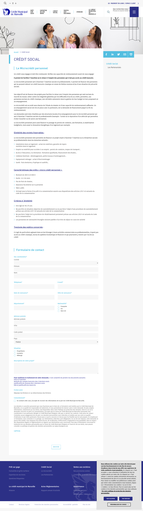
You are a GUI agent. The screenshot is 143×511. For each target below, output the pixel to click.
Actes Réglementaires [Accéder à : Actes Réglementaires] (50, 490)
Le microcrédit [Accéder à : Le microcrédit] (46, 474)
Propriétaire (21, 354)
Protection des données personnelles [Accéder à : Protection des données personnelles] (46, 508)
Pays (15, 342)
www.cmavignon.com (61, 429)
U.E (62, 312)
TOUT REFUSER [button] (126, 499)
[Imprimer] (131, 57)
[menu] (138, 13)
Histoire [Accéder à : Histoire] (12, 493)
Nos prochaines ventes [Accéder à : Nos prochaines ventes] (81, 474)
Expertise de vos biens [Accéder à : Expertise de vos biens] (59, 13)
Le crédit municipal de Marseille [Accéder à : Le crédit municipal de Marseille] (117, 13)
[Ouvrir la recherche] (5, 3)
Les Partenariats (114, 71)
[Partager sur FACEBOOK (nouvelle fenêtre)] (106, 57)
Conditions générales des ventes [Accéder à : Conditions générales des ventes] (85, 478)
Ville (15, 329)
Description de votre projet (24, 364)
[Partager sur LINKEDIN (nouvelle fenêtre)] (112, 57)
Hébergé (19, 358)
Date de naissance (21, 296)
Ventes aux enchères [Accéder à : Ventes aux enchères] (90, 13)
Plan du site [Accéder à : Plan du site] (86, 508)
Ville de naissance (65, 296)
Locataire (20, 356)
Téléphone (18, 285)
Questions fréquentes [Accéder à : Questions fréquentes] (16, 482)
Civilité (16, 263)
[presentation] (29, 440)
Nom (15, 276)
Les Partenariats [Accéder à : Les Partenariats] (47, 478)
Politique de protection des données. (69, 413)
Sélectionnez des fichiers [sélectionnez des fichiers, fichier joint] (42, 396)
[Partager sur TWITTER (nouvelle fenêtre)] (119, 57)
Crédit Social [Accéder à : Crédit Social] (73, 13)
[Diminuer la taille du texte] (10, 3)
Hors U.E (63, 314)
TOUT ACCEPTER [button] (110, 499)
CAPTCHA (17, 434)
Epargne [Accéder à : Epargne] (104, 13)
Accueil (16, 55)
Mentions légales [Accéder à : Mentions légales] (24, 508)
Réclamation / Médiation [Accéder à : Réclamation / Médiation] (82, 497)
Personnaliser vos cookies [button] (118, 505)
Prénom (16, 269)
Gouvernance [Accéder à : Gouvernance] (78, 490)
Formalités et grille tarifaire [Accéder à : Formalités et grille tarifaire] (19, 474)
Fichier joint (18, 393)
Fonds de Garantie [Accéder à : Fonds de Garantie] (80, 493)
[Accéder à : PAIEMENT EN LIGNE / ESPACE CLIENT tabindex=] (123, 3)
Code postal (18, 335)
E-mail (60, 285)
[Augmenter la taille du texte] (15, 3)
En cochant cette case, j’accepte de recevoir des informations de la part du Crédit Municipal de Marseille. (51, 404)
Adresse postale (19, 322)
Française (64, 309)
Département (19, 307)
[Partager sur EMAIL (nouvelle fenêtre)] (125, 57)
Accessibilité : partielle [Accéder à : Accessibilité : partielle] (70, 508)
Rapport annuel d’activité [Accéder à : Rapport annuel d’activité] (50, 493)
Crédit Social (112, 67)
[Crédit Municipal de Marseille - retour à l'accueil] (20, 13)
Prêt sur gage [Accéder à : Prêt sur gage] (45, 13)
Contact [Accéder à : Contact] (11, 508)
